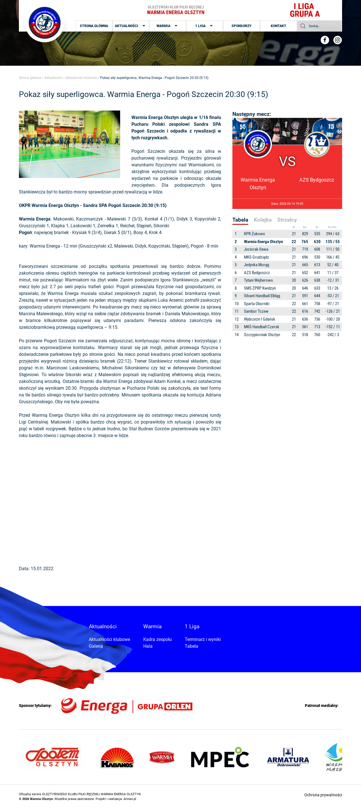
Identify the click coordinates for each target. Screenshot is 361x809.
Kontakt (278, 26)
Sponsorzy (242, 26)
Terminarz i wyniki (203, 639)
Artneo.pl (130, 799)
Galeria (96, 646)
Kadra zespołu (157, 639)
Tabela (191, 646)
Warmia (168, 26)
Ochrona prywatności (323, 795)
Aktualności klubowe (81, 78)
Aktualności (131, 26)
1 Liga (204, 26)
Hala (148, 646)
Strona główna (94, 26)
